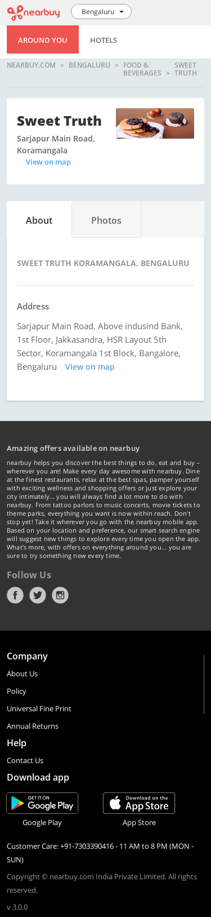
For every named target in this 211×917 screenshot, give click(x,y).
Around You (43, 40)
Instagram (60, 595)
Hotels (103, 40)
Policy (16, 691)
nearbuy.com (31, 65)
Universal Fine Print (39, 708)
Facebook (15, 595)
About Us (22, 673)
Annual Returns (33, 726)
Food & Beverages (142, 69)
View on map (48, 162)
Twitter (37, 595)
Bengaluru (89, 65)
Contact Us (25, 760)
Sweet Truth (185, 69)
